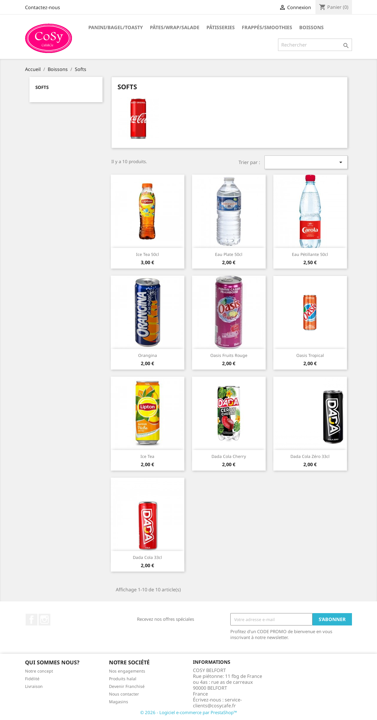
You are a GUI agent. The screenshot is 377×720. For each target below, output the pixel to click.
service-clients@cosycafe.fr (217, 702)
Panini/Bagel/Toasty (115, 27)
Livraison (34, 686)
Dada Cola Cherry (228, 456)
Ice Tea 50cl (147, 254)
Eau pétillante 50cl (310, 254)
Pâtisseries (220, 27)
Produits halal (122, 678)
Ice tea (147, 456)
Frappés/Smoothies (267, 27)
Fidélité (32, 678)
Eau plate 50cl (228, 254)
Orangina (147, 355)
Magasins (118, 701)
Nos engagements (127, 671)
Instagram (44, 619)
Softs (42, 87)
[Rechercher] (315, 45)
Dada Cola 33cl (147, 557)
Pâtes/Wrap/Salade (174, 27)
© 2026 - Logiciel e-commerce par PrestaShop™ (188, 712)
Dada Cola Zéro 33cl (310, 456)
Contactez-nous (42, 7)
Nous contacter (124, 694)
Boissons (311, 27)
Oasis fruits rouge (228, 355)
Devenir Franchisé (127, 686)
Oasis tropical (310, 355)
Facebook (31, 619)
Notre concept (39, 671)
